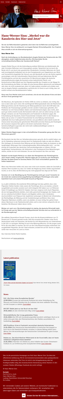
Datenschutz (22, 2)
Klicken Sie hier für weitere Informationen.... (43, 395)
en (60, 2)
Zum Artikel (27, 304)
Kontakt (8, 2)
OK (24, 395)
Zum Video (7, 333)
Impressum (14, 2)
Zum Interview (46, 344)
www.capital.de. (18, 238)
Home (2, 2)
